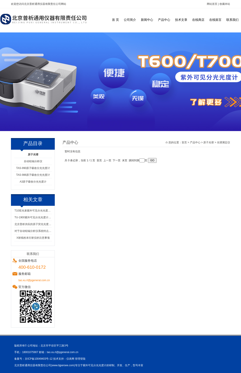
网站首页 (212, 3)
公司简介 (130, 19)
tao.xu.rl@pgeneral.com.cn (62, 352)
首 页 (115, 19)
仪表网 (70, 358)
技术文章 (181, 19)
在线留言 (215, 19)
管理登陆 (80, 358)
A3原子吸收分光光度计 (33, 181)
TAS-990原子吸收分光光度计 (33, 168)
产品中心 (164, 19)
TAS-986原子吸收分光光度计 (33, 174)
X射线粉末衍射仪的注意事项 (33, 237)
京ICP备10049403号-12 (39, 358)
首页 (184, 142)
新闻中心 (147, 19)
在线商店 (198, 19)
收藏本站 (225, 3)
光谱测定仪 (223, 142)
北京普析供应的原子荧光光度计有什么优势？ (33, 224)
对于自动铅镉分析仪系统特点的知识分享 (33, 231)
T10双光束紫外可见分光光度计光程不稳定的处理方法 (33, 210)
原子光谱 (208, 142)
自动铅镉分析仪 (33, 161)
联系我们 (232, 19)
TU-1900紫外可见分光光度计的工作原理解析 (33, 217)
